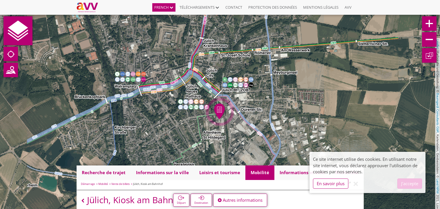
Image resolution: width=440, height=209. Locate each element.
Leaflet (437, 44)
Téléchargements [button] (199, 7)
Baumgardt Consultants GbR (437, 113)
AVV (348, 7)
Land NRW (437, 186)
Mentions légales (320, 7)
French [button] (163, 7)
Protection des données (272, 7)
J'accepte (409, 183)
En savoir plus (331, 183)
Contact (233, 7)
